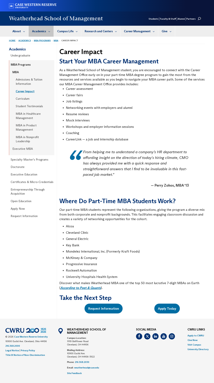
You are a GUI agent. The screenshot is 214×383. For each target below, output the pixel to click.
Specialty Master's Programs (29, 159)
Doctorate (18, 167)
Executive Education (24, 174)
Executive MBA (22, 149)
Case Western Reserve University (31, 336)
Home (12, 40)
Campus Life (69, 31)
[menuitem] (19, 31)
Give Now (192, 340)
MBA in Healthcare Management (28, 116)
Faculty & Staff (168, 18)
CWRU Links (196, 329)
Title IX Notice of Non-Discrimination (25, 355)
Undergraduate (20, 55)
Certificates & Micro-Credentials (32, 182)
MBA (56, 40)
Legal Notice (12, 350)
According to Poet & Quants (80, 288)
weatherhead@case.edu (86, 367)
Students (153, 18)
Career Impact (25, 91)
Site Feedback (74, 373)
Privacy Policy (28, 350)
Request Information (24, 216)
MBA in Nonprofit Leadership (27, 139)
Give (168, 31)
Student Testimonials (29, 106)
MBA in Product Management (26, 127)
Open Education (21, 201)
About (20, 31)
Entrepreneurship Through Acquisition (28, 192)
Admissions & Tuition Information (29, 82)
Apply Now (18, 208)
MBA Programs (42, 40)
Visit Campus (194, 344)
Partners (191, 18)
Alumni (181, 18)
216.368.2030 (82, 362)
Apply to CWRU (196, 335)
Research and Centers (102, 31)
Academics (43, 31)
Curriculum (23, 98)
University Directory (198, 349)
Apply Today (167, 308)
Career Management (141, 31)
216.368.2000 (12, 345)
